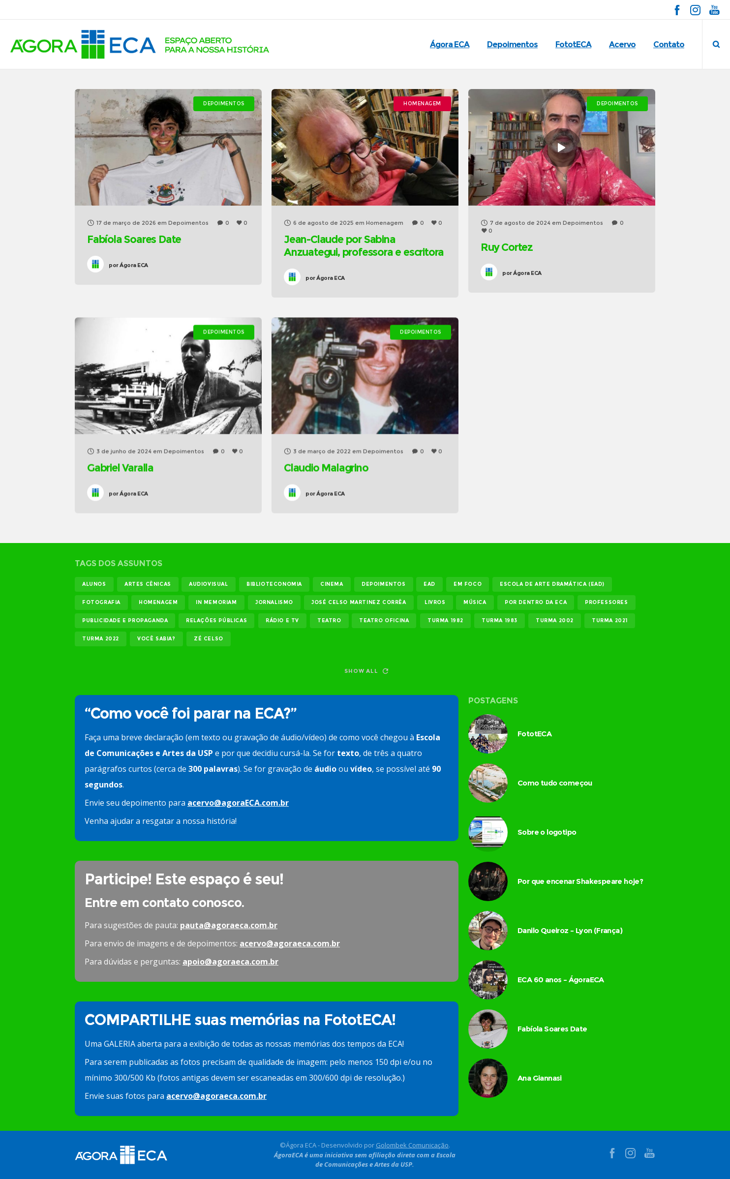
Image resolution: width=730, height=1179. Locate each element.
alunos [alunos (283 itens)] (94, 584)
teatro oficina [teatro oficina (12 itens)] (384, 620)
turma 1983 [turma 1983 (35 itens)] (499, 620)
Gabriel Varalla (120, 467)
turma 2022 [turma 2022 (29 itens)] (100, 638)
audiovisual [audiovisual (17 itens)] (208, 584)
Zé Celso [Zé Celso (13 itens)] (208, 638)
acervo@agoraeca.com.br (290, 943)
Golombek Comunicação (412, 1145)
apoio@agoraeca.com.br (230, 961)
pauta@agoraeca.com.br (228, 925)
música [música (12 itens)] (475, 602)
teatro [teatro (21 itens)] (329, 620)
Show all (366, 670)
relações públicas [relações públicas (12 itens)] (216, 620)
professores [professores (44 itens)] (606, 602)
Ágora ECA (128, 265)
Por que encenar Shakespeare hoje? (580, 881)
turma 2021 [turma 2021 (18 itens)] (610, 620)
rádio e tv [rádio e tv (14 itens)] (282, 620)
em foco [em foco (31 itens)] (468, 584)
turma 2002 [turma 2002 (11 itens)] (555, 620)
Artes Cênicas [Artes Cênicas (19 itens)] (147, 584)
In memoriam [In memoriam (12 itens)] (216, 602)
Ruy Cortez (506, 247)
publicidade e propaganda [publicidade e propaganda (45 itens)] (125, 620)
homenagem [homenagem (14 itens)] (158, 602)
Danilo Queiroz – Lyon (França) (569, 930)
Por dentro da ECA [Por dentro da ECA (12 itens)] (536, 602)
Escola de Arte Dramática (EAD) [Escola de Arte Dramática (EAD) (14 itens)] (552, 584)
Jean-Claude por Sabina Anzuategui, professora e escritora (363, 245)
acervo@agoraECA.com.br (238, 802)
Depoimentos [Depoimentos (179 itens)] (384, 584)
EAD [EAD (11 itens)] (429, 584)
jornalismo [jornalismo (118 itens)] (274, 602)
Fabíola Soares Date (134, 239)
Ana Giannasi (539, 1078)
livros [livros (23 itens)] (435, 602)
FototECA (534, 733)
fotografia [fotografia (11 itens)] (101, 602)
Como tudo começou (554, 782)
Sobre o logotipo (546, 832)
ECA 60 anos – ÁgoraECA (560, 979)
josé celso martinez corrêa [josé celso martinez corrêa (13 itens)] (358, 602)
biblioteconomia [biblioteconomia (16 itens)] (274, 584)
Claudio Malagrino (325, 467)
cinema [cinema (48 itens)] (331, 584)
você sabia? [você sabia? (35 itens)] (156, 638)
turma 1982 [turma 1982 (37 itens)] (445, 620)
